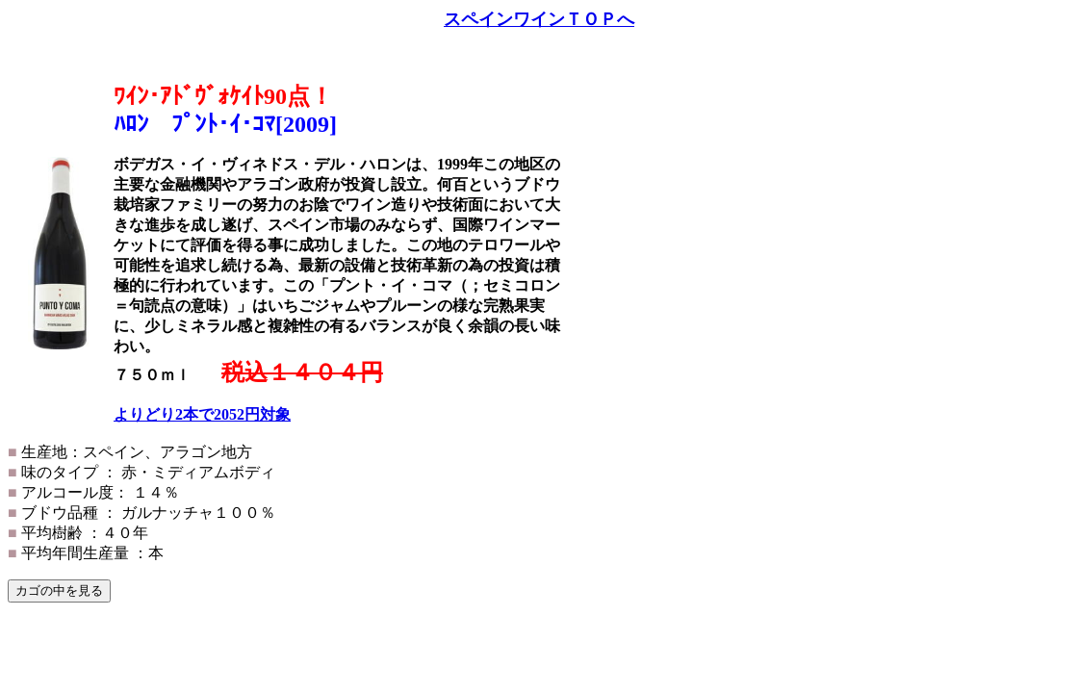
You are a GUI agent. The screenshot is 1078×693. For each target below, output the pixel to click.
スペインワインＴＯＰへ (539, 19)
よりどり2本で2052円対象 (202, 414)
